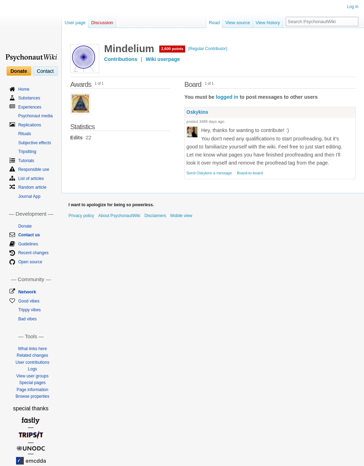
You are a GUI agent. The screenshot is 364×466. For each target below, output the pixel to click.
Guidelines (28, 244)
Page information (32, 389)
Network (27, 291)
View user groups (32, 376)
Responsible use (33, 169)
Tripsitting (27, 151)
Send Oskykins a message (209, 173)
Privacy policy (81, 215)
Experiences (29, 107)
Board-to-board (250, 173)
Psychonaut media (35, 115)
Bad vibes (27, 319)
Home (23, 89)
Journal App (29, 196)
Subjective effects (34, 142)
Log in (352, 6)
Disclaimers (155, 215)
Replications (29, 125)
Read (214, 22)
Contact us (29, 234)
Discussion (102, 22)
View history (268, 22)
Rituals (24, 133)
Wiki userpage (163, 59)
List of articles (31, 178)
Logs (32, 369)
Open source (30, 261)
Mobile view (181, 215)
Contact (45, 71)
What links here (32, 348)
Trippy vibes (29, 309)
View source (237, 22)
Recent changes (33, 252)
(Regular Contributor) (207, 48)
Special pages (32, 382)
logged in (227, 97)
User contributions (32, 362)
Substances (29, 98)
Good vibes (28, 301)
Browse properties (32, 396)
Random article (32, 187)
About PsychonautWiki (119, 215)
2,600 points (172, 49)
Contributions (120, 59)
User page (75, 22)
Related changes (32, 355)
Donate (18, 71)
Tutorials (26, 160)
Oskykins (197, 112)
